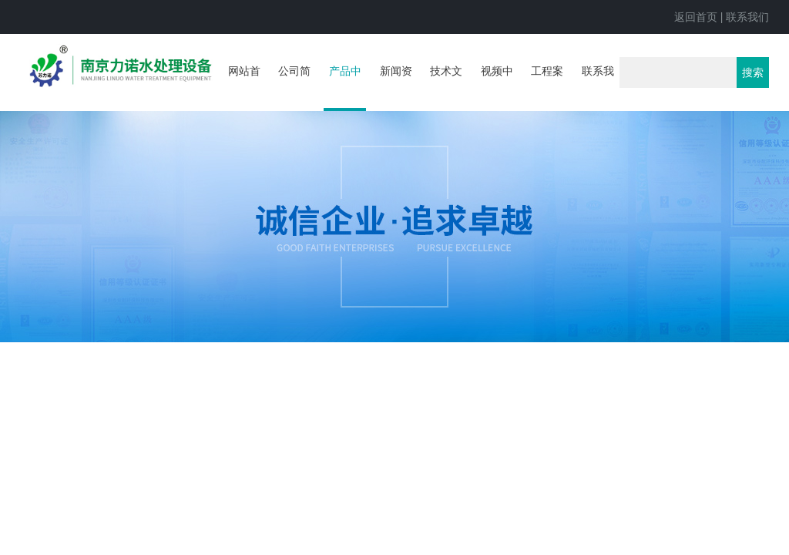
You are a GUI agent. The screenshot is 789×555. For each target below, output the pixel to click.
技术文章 (446, 86)
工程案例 (547, 86)
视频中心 (497, 86)
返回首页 (695, 17)
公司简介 (294, 86)
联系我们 (747, 17)
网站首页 (244, 86)
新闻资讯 (396, 86)
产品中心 (345, 88)
